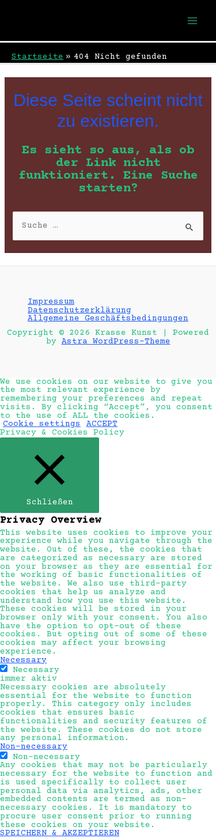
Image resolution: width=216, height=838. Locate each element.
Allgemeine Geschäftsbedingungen (108, 318)
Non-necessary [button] (33, 747)
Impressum (51, 302)
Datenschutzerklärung (79, 310)
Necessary (36, 670)
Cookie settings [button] (42, 424)
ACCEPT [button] (102, 424)
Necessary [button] (23, 660)
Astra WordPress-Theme (116, 341)
